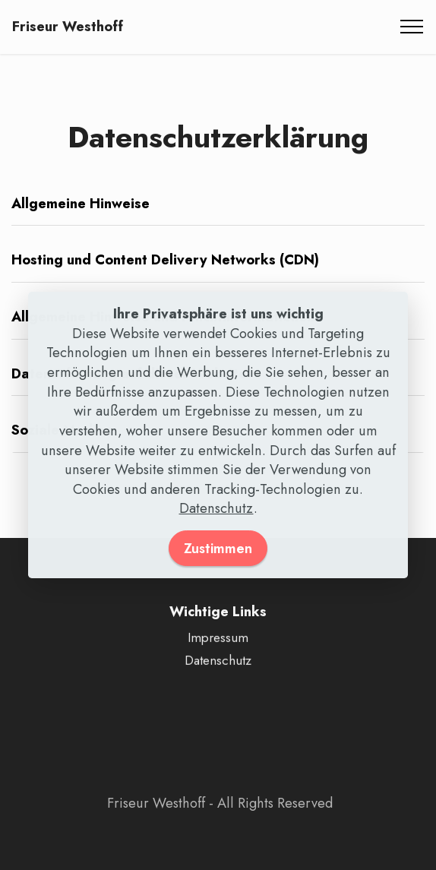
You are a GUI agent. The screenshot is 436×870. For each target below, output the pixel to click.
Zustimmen (218, 548)
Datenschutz (216, 508)
